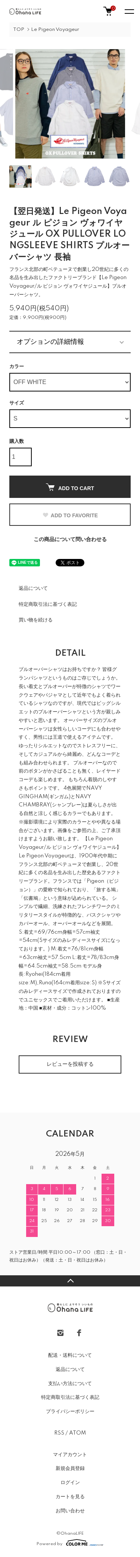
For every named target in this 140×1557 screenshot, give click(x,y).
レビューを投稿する (70, 1064)
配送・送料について (70, 1355)
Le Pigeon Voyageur (55, 29)
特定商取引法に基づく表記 (48, 604)
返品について (33, 588)
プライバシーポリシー (70, 1411)
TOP (18, 29)
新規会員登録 (70, 1468)
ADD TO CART (70, 487)
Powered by (70, 1542)
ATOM (77, 1433)
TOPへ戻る (70, 1280)
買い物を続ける (36, 620)
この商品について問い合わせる (70, 540)
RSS (59, 1433)
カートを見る (70, 1496)
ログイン (70, 1482)
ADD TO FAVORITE (70, 515)
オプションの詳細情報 (50, 341)
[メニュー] (129, 11)
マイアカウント (70, 1454)
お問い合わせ (70, 1510)
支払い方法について (70, 1383)
